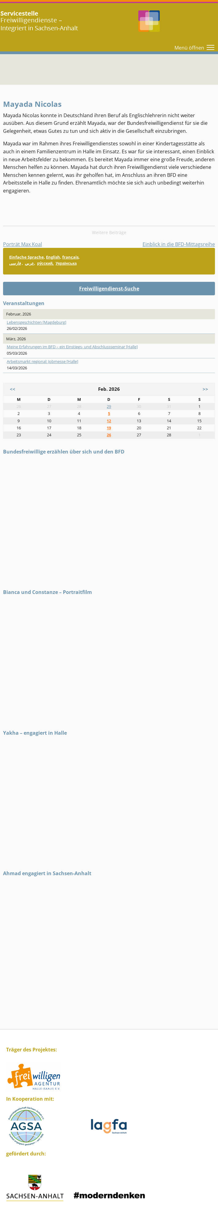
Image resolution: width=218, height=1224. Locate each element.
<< (12, 389)
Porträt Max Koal (22, 244)
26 (109, 435)
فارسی (15, 263)
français (70, 257)
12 (109, 421)
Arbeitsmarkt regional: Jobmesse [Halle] (42, 361)
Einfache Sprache (26, 257)
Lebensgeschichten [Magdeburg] (36, 322)
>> (205, 389)
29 (109, 406)
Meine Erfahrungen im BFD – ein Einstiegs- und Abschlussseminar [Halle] (72, 346)
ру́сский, (45, 263)
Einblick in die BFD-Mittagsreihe (179, 244)
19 (109, 428)
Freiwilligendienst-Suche (109, 288)
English (53, 257)
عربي (29, 263)
